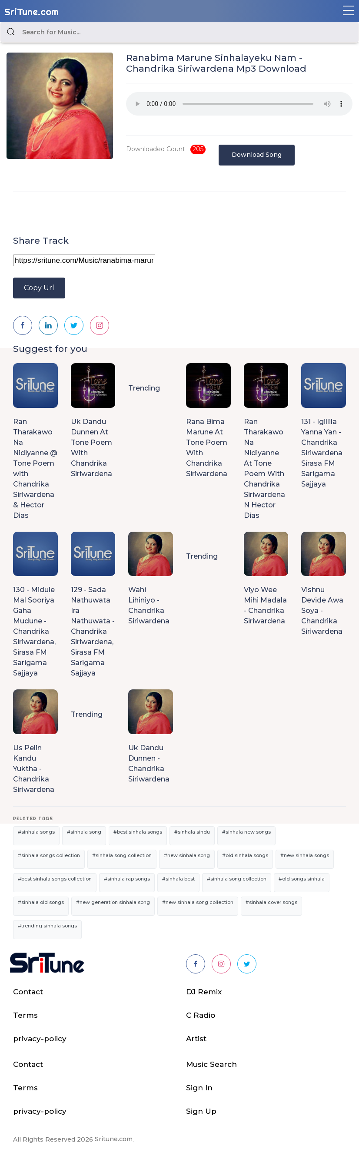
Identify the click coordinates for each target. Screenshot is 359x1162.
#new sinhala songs (304, 855)
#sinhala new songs (246, 832)
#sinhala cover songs (271, 902)
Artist (196, 1038)
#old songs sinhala (302, 879)
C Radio (200, 1015)
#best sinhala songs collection (55, 879)
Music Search (211, 1064)
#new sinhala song (187, 855)
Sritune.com (114, 1139)
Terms (25, 1015)
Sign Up (201, 1111)
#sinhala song (84, 832)
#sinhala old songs (41, 902)
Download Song (257, 155)
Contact (28, 991)
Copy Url (39, 288)
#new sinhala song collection (197, 902)
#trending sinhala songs (47, 926)
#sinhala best (178, 879)
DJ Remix (204, 991)
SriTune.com (31, 12)
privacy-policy (39, 1038)
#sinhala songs (36, 832)
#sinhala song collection (122, 855)
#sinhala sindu (192, 832)
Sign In (199, 1087)
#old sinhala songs (245, 855)
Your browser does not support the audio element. (239, 104)
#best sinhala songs (137, 832)
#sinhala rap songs (127, 879)
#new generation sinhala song (113, 902)
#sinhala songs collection (49, 855)
